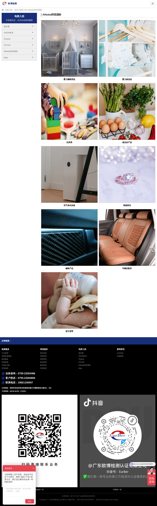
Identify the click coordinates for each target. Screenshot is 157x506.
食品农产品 (127, 142)
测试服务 (5, 359)
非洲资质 (43, 368)
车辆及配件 (127, 268)
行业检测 (5, 353)
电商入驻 (23, 10)
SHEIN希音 (8, 33)
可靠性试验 (6, 365)
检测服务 (5, 349)
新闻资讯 (121, 349)
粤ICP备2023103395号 (85, 500)
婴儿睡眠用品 (69, 79)
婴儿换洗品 (127, 79)
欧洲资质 (43, 362)
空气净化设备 (69, 205)
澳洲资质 (43, 365)
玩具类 (69, 142)
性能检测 (5, 362)
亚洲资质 (43, 356)
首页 (16, 10)
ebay (6, 57)
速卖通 (6, 26)
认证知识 (120, 353)
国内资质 (43, 353)
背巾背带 (69, 331)
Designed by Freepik (110, 500)
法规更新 (120, 356)
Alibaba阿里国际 (35, 10)
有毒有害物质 (7, 356)
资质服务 (44, 349)
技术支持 (99, 500)
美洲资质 (43, 359)
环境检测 (5, 368)
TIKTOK (7, 45)
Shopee (7, 39)
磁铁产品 (69, 268)
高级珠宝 (127, 205)
